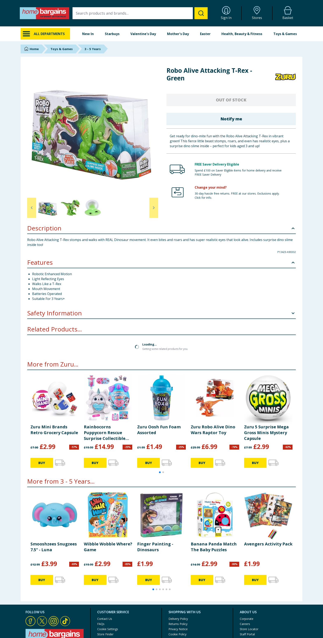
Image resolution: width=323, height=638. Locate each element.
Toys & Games (285, 34)
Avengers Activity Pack (268, 509)
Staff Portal (247, 599)
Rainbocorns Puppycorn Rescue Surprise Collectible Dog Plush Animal (104, 397)
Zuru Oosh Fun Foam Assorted (159, 394)
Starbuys (112, 34)
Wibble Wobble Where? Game (108, 511)
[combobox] (140, 13)
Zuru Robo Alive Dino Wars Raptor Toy (213, 394)
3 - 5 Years (92, 49)
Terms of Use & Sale (182, 604)
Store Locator (249, 594)
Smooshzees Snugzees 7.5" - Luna (53, 511)
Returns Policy (178, 589)
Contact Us (104, 584)
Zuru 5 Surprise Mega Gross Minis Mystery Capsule (266, 397)
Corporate (246, 584)
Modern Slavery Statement (186, 609)
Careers (245, 589)
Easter (205, 34)
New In (88, 34)
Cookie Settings (107, 594)
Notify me (231, 119)
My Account (176, 615)
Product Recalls (107, 604)
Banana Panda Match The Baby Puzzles (214, 511)
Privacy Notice (178, 594)
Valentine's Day (143, 34)
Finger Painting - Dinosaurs (155, 511)
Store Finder (105, 599)
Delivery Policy (178, 584)
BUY (41, 427)
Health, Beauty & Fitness (241, 34)
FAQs (100, 589)
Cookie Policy (177, 599)
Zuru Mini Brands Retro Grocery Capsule (54, 394)
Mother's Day (178, 34)
